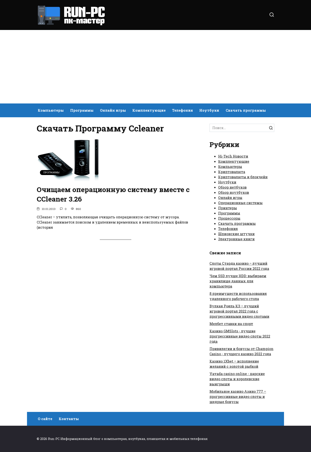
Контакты (69, 418)
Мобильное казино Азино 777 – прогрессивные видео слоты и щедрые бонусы (237, 396)
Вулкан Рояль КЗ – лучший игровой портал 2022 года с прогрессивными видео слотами (239, 311)
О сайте (45, 418)
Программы (82, 110)
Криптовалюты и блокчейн (243, 177)
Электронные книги (236, 239)
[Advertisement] (155, 67)
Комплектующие (149, 110)
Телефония (182, 110)
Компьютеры (51, 110)
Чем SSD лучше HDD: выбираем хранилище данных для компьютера (237, 281)
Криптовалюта (231, 171)
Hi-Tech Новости (233, 156)
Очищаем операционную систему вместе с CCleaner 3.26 (113, 194)
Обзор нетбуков (232, 187)
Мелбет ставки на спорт (231, 323)
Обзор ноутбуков (233, 192)
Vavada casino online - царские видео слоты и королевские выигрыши (237, 378)
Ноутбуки (209, 110)
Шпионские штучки (236, 233)
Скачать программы (246, 110)
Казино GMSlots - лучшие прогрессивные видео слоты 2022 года (239, 336)
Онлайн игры (113, 110)
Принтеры (227, 208)
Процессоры (229, 218)
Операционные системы (240, 202)
